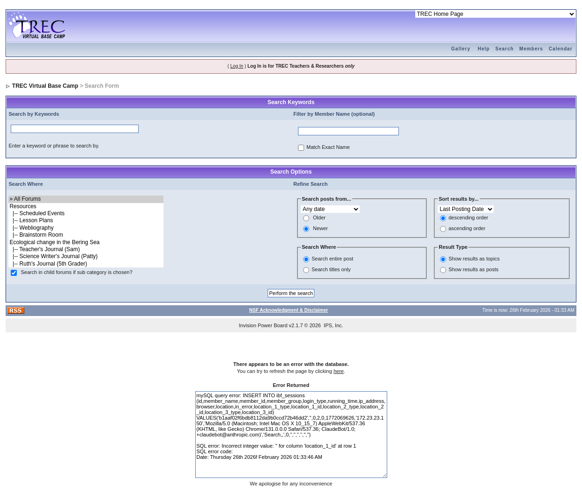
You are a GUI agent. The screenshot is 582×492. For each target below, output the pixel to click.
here (339, 371)
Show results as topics (473, 258)
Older (319, 218)
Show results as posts (473, 269)
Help (484, 48)
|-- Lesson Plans (85, 220)
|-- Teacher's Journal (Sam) (85, 249)
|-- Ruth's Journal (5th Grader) (85, 263)
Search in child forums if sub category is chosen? (77, 272)
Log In (236, 66)
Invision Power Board (263, 325)
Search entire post (332, 258)
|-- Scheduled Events (85, 213)
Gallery (460, 48)
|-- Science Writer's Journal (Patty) (85, 256)
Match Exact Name (328, 147)
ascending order (466, 229)
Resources (85, 206)
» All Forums (85, 199)
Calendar (561, 48)
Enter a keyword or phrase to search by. (53, 145)
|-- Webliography (85, 228)
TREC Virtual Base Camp (45, 86)
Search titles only (331, 269)
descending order (468, 218)
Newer (320, 229)
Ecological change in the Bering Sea (85, 242)
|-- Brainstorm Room (85, 235)
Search (504, 48)
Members (531, 48)
